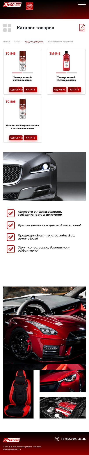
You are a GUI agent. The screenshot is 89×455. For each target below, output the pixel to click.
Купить (30, 89)
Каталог (17, 41)
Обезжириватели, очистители (60, 41)
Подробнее (16, 89)
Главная (6, 41)
